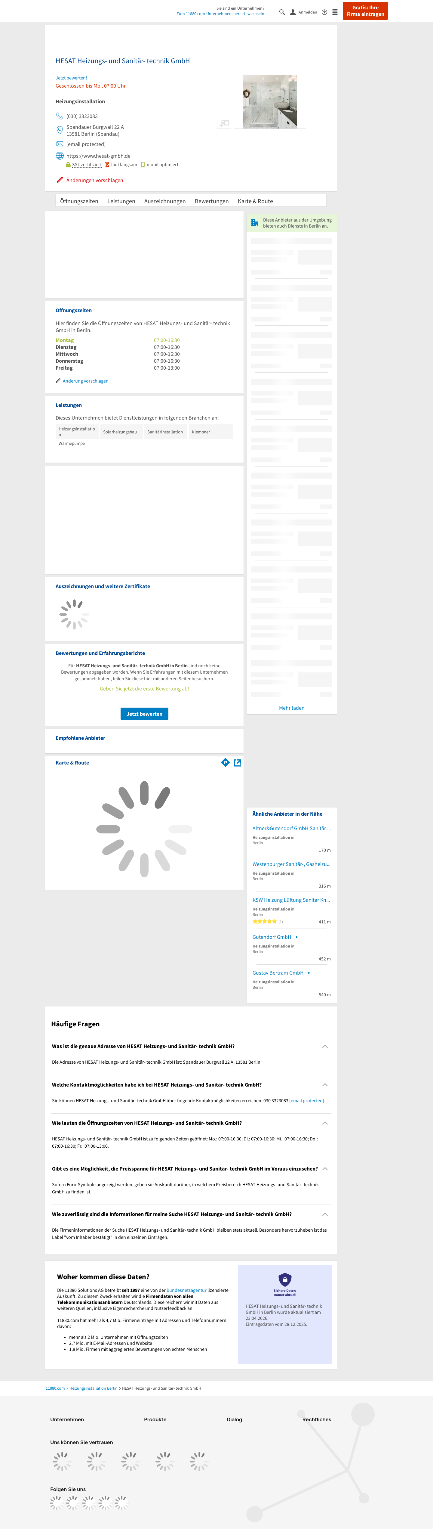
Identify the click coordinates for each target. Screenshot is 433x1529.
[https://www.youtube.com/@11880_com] (121, 1503)
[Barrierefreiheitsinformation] (327, 11)
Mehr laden (292, 707)
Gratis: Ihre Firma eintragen (365, 11)
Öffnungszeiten (79, 201)
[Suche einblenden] (284, 11)
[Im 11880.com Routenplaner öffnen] (225, 761)
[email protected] (306, 1100)
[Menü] (337, 11)
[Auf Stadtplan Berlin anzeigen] (237, 762)
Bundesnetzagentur (187, 1290)
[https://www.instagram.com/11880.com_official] (73, 1503)
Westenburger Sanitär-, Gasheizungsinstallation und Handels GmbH (292, 864)
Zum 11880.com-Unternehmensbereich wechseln (220, 13)
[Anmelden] (306, 12)
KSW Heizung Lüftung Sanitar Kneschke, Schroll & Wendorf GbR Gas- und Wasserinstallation (292, 899)
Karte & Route (255, 201)
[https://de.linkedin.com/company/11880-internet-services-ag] (105, 1503)
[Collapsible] (325, 1046)
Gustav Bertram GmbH (278, 972)
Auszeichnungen (165, 201)
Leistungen (121, 201)
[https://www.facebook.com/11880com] (56, 1503)
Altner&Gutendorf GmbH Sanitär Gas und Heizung (292, 828)
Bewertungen (212, 201)
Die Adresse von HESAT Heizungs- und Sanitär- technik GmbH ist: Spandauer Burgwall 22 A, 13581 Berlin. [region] (157, 1062)
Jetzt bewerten (144, 713)
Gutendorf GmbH (272, 936)
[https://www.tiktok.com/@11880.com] (89, 1503)
